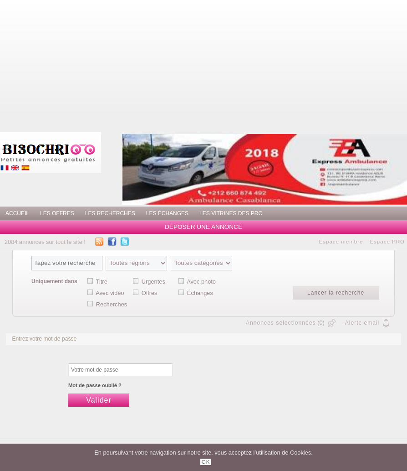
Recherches (111, 304)
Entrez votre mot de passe (44, 339)
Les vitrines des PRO (231, 213)
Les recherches (110, 213)
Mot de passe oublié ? (95, 385)
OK (206, 462)
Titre (101, 281)
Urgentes (153, 281)
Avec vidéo (110, 293)
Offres (150, 293)
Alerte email (362, 323)
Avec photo (201, 281)
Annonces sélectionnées (281, 323)
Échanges (200, 293)
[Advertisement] (244, 64)
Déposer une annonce (203, 226)
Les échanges (167, 213)
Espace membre (341, 241)
